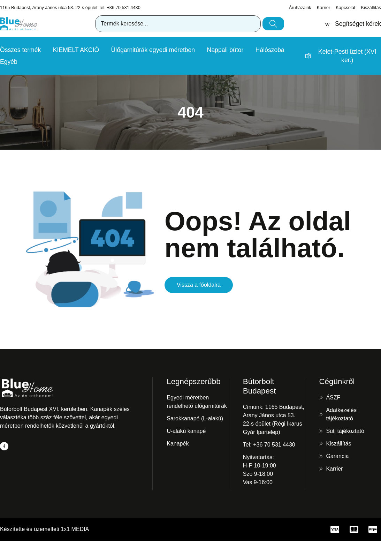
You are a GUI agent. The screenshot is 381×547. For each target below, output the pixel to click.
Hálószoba (270, 49)
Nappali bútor (225, 49)
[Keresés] (273, 23)
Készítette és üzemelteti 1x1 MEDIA (44, 529)
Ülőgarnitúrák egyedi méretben (153, 49)
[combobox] (178, 23)
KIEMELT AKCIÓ (76, 49)
